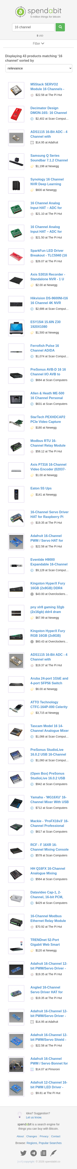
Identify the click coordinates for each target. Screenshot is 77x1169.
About (20, 1136)
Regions (32, 1143)
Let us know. (34, 1117)
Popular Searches (50, 1143)
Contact (55, 1136)
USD (39, 36)
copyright (25, 1161)
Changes (31, 1136)
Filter (38, 43)
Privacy (44, 1136)
